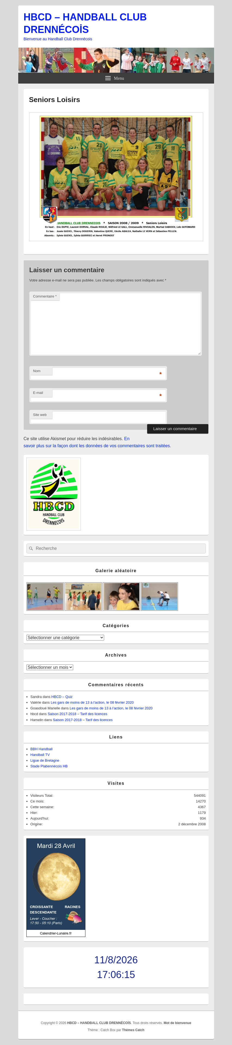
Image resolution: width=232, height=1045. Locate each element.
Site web (40, 415)
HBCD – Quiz (62, 697)
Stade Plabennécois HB (49, 766)
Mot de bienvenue (177, 1023)
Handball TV (40, 755)
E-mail (38, 393)
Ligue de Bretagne (44, 760)
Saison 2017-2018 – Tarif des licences (77, 714)
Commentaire (45, 296)
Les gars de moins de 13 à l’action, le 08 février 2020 (92, 702)
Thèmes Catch (133, 1030)
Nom (37, 371)
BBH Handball (41, 749)
